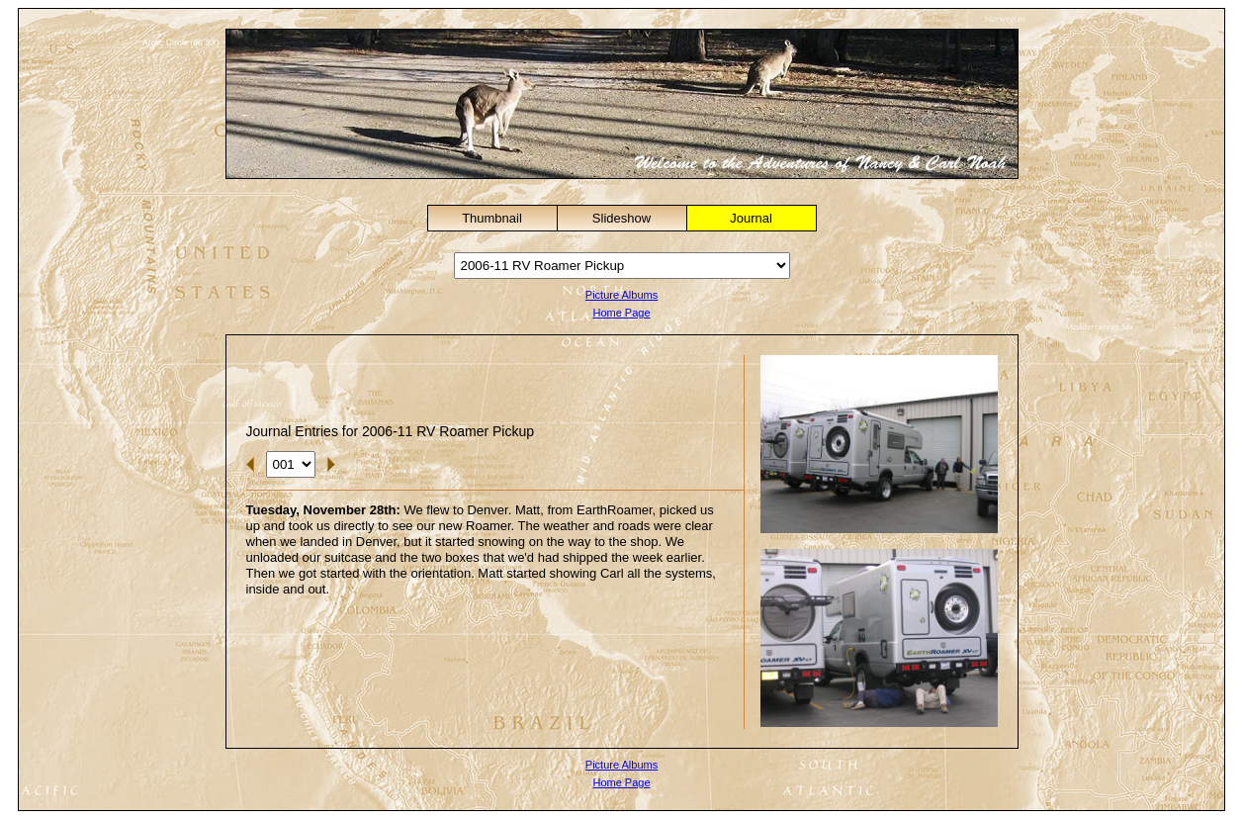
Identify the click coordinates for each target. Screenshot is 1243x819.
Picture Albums (621, 295)
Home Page (621, 312)
